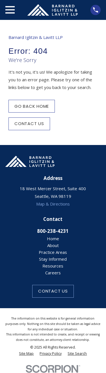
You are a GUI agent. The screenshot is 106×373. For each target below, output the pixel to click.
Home (53, 238)
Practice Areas (53, 252)
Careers (53, 272)
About (53, 245)
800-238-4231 (53, 231)
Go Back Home (31, 106)
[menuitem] (26, 354)
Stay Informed (53, 259)
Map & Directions (53, 204)
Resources (52, 266)
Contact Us (29, 124)
